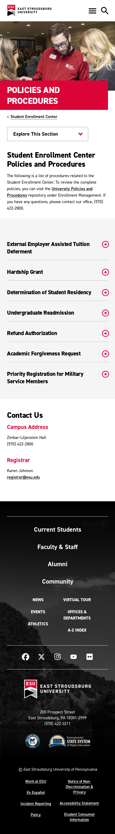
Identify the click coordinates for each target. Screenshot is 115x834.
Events (38, 612)
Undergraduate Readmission (57, 312)
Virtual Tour (77, 600)
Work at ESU (35, 781)
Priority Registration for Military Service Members (57, 377)
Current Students (57, 529)
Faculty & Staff (57, 547)
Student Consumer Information (79, 817)
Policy (36, 814)
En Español (36, 792)
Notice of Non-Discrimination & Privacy (79, 787)
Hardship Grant (57, 272)
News (38, 600)
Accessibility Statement (79, 803)
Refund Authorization (57, 333)
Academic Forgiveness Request (57, 353)
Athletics (38, 624)
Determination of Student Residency (57, 292)
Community (57, 581)
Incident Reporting (35, 803)
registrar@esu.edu (23, 477)
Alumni (57, 564)
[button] (92, 10)
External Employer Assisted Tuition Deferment (57, 247)
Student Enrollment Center (33, 116)
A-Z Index (77, 630)
